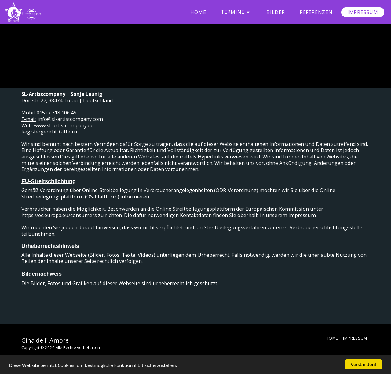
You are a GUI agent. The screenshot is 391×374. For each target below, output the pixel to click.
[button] (236, 12)
